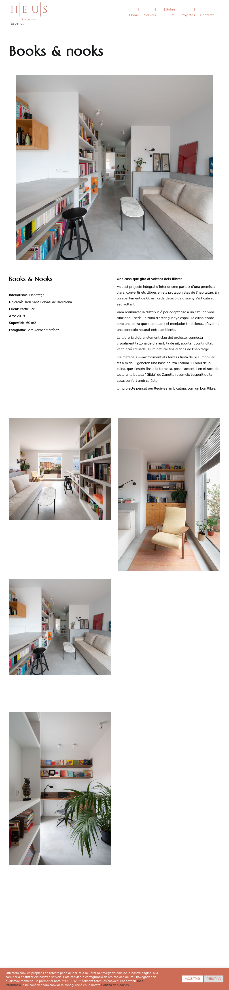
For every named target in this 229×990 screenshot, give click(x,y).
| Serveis (150, 12)
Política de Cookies (115, 985)
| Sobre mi (169, 12)
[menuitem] (17, 24)
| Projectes (187, 12)
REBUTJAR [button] (213, 979)
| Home (134, 12)
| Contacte (207, 12)
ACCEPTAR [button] (192, 979)
